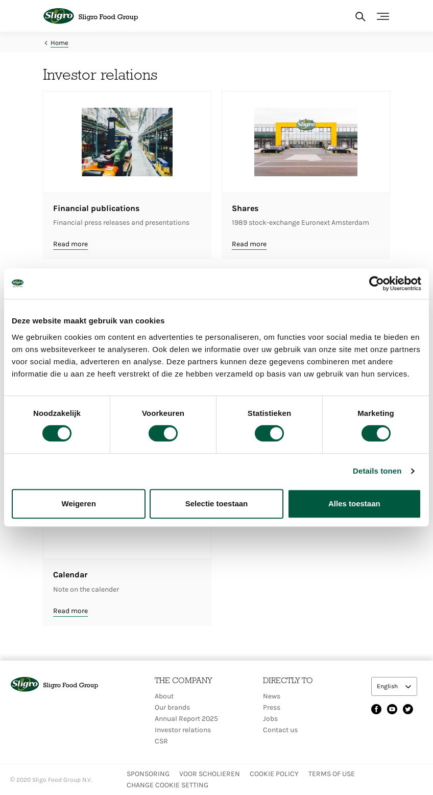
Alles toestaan (354, 503)
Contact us (280, 730)
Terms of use (331, 773)
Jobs (270, 718)
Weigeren (79, 503)
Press (271, 707)
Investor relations (183, 730)
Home (59, 42)
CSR (161, 741)
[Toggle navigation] (383, 16)
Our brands (172, 707)
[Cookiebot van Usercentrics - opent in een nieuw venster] (376, 283)
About (164, 696)
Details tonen (377, 470)
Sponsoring (148, 773)
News (271, 696)
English (388, 686)
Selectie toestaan (216, 503)
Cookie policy (274, 773)
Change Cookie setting (167, 785)
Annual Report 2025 (186, 718)
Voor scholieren (209, 773)
